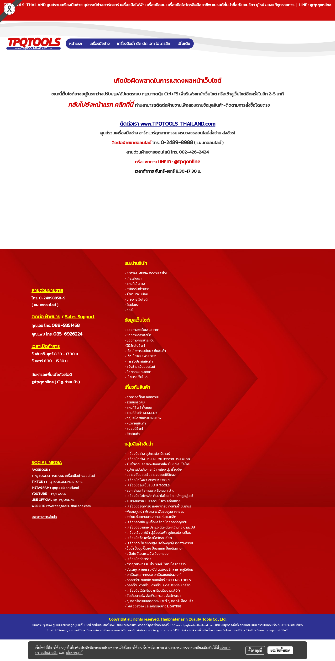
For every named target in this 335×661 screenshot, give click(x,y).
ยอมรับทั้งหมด (280, 650)
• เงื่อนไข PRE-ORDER (140, 356)
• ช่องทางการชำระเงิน (139, 340)
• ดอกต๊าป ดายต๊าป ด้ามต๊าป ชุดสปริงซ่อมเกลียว (157, 585)
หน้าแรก (75, 43)
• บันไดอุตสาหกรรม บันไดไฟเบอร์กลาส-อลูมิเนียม (159, 569)
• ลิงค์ (129, 310)
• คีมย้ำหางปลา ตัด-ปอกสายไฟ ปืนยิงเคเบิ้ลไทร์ (157, 464)
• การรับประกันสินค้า (139, 361)
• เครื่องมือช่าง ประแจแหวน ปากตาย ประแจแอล (157, 459)
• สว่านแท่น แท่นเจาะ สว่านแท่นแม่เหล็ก (150, 516)
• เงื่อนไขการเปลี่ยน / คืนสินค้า (145, 350)
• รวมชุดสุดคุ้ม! (135, 402)
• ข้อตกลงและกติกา (138, 372)
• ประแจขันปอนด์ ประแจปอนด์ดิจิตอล (150, 474)
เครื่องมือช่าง (99, 43)
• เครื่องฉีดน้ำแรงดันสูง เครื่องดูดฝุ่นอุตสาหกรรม (159, 543)
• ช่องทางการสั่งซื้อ (138, 335)
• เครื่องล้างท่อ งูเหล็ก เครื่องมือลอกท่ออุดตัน (156, 522)
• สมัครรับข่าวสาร (137, 289)
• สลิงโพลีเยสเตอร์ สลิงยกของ (146, 553)
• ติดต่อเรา (132, 304)
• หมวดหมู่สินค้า (135, 423)
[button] (201, 43)
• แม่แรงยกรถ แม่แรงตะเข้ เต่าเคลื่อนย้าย (153, 501)
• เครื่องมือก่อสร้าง (138, 559)
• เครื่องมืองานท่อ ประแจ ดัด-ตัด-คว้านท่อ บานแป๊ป (160, 527)
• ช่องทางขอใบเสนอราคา (142, 329)
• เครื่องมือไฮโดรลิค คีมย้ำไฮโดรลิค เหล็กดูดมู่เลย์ (159, 495)
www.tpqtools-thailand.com (69, 505)
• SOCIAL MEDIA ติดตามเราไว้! (146, 273)
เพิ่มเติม (184, 43)
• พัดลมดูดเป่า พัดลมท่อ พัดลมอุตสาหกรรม (154, 511)
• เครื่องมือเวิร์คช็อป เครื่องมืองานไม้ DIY (152, 590)
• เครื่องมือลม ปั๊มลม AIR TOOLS (147, 485)
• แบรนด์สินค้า (134, 428)
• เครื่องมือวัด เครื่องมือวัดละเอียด (148, 537)
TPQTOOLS (57, 493)
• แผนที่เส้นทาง (135, 283)
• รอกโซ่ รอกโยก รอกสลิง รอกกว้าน (149, 490)
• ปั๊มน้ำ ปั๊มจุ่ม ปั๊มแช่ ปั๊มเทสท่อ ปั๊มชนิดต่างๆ (154, 548)
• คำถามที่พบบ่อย (136, 294)
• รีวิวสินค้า (132, 433)
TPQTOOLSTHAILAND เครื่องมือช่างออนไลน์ (63, 475)
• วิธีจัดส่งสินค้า (135, 345)
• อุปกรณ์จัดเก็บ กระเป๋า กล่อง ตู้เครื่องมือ (153, 469)
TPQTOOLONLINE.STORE (64, 481)
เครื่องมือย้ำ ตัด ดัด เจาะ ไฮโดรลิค (143, 43)
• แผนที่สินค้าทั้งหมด (138, 407)
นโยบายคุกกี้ (74, 652)
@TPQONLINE (64, 499)
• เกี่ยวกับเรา (133, 278)
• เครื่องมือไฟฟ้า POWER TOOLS (147, 480)
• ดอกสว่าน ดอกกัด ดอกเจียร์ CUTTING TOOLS (158, 580)
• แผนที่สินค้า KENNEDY (141, 412)
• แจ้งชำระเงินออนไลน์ (140, 366)
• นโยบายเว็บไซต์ (136, 299)
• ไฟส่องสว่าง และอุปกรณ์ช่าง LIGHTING (153, 606)
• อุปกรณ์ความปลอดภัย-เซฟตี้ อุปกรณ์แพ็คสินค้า (159, 601)
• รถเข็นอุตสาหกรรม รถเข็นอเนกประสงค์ (153, 574)
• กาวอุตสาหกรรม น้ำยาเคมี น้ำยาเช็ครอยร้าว (155, 564)
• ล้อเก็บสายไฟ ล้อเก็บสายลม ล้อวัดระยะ (153, 595)
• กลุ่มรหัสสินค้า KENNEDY (143, 418)
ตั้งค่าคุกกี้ (255, 650)
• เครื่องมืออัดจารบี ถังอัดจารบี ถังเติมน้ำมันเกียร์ (158, 506)
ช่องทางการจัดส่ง (44, 516)
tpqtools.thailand (65, 487)
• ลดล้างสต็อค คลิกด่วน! (141, 397)
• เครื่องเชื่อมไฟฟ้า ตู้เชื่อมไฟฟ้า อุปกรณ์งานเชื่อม (158, 532)
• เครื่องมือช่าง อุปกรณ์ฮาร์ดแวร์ (147, 453)
